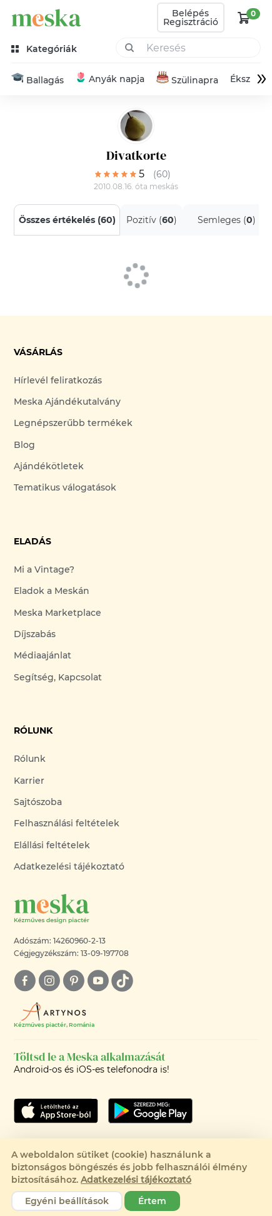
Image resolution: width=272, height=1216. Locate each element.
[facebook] (25, 981)
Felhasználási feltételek (66, 823)
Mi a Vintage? (44, 569)
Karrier (29, 780)
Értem (152, 1201)
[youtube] (98, 981)
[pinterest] (73, 981)
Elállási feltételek (52, 845)
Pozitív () (151, 220)
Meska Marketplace (57, 612)
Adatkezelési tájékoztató (69, 866)
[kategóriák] (45, 49)
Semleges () (226, 220)
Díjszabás (35, 634)
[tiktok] (122, 981)
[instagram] (49, 981)
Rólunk (30, 758)
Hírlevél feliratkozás (58, 380)
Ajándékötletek (49, 466)
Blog (24, 444)
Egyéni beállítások (67, 1201)
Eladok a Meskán (51, 590)
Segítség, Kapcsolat (58, 677)
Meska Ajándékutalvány (67, 401)
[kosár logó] (243, 17)
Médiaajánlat (42, 656)
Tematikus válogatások (65, 488)
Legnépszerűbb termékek (73, 423)
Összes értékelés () (66, 220)
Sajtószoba (38, 802)
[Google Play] (56, 1110)
